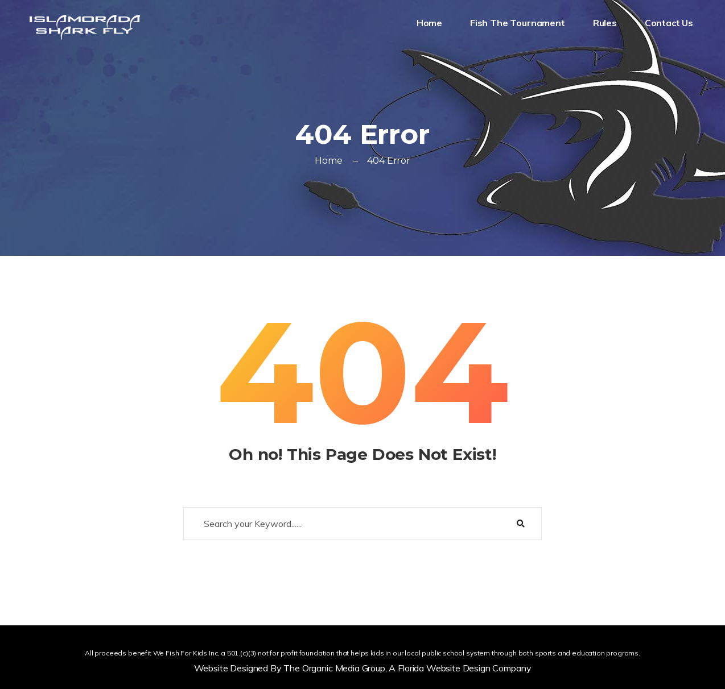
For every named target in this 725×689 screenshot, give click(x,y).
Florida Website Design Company (464, 668)
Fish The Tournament (518, 22)
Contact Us (670, 22)
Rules (606, 22)
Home (430, 22)
